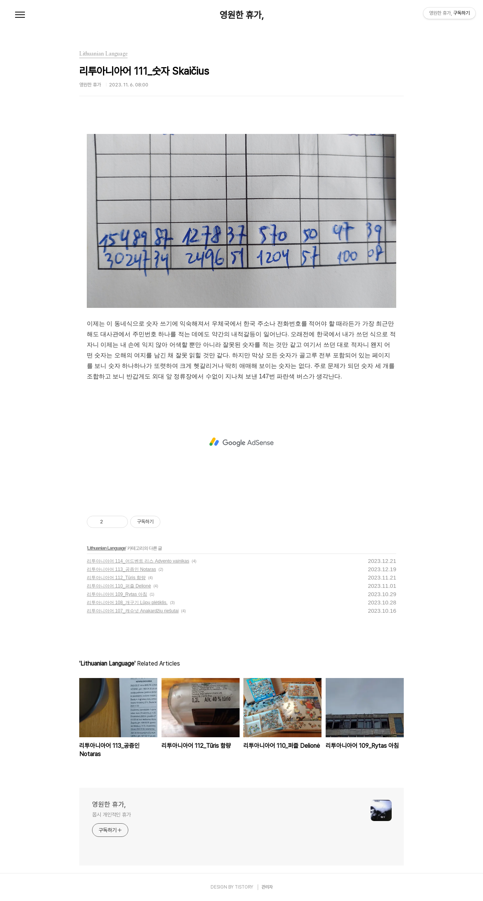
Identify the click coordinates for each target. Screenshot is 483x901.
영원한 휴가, (242, 15)
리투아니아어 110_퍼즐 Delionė (119, 586)
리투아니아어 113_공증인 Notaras (121, 569)
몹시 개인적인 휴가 (111, 815)
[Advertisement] (241, 442)
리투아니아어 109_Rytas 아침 (117, 594)
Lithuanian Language (106, 548)
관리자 (267, 887)
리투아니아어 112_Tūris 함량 (116, 577)
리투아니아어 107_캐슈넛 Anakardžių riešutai (132, 610)
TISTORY (244, 887)
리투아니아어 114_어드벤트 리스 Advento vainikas (138, 561)
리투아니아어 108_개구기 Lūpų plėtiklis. (127, 602)
